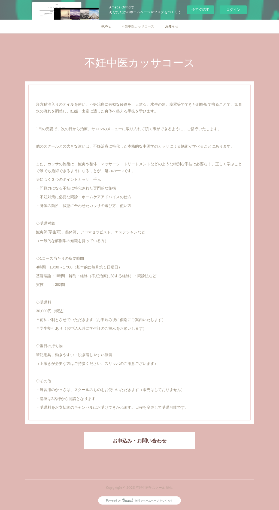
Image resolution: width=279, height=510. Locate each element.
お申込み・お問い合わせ (139, 441)
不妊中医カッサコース (138, 26)
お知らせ (171, 26)
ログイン (233, 10)
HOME (106, 26)
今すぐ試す (200, 9)
